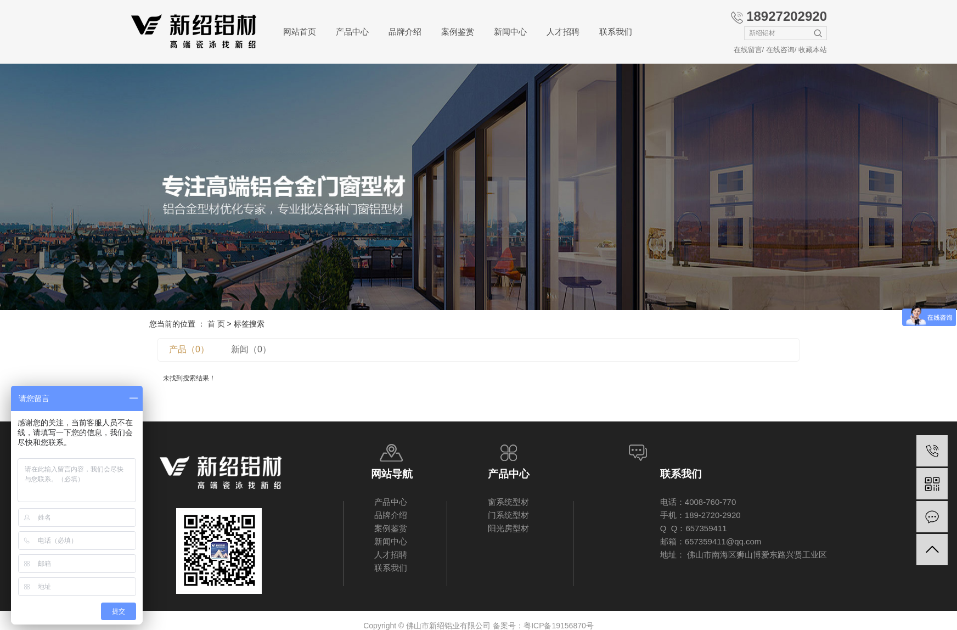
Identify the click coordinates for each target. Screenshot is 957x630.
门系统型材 (508, 515)
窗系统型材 (508, 502)
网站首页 (299, 31)
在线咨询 (780, 50)
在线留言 (748, 50)
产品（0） (189, 349)
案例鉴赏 (457, 31)
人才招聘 (563, 31)
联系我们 (615, 31)
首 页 (216, 323)
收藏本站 (812, 50)
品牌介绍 (405, 31)
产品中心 (352, 31)
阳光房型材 (508, 528)
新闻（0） (251, 349)
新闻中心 (510, 31)
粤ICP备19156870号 (558, 625)
